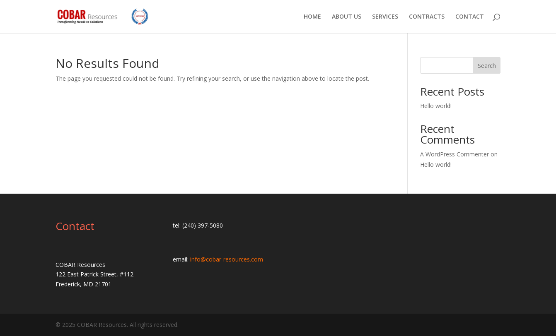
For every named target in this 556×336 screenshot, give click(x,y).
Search (487, 66)
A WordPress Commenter (454, 154)
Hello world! (436, 106)
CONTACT (469, 17)
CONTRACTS (427, 17)
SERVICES (385, 17)
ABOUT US (346, 17)
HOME (312, 17)
